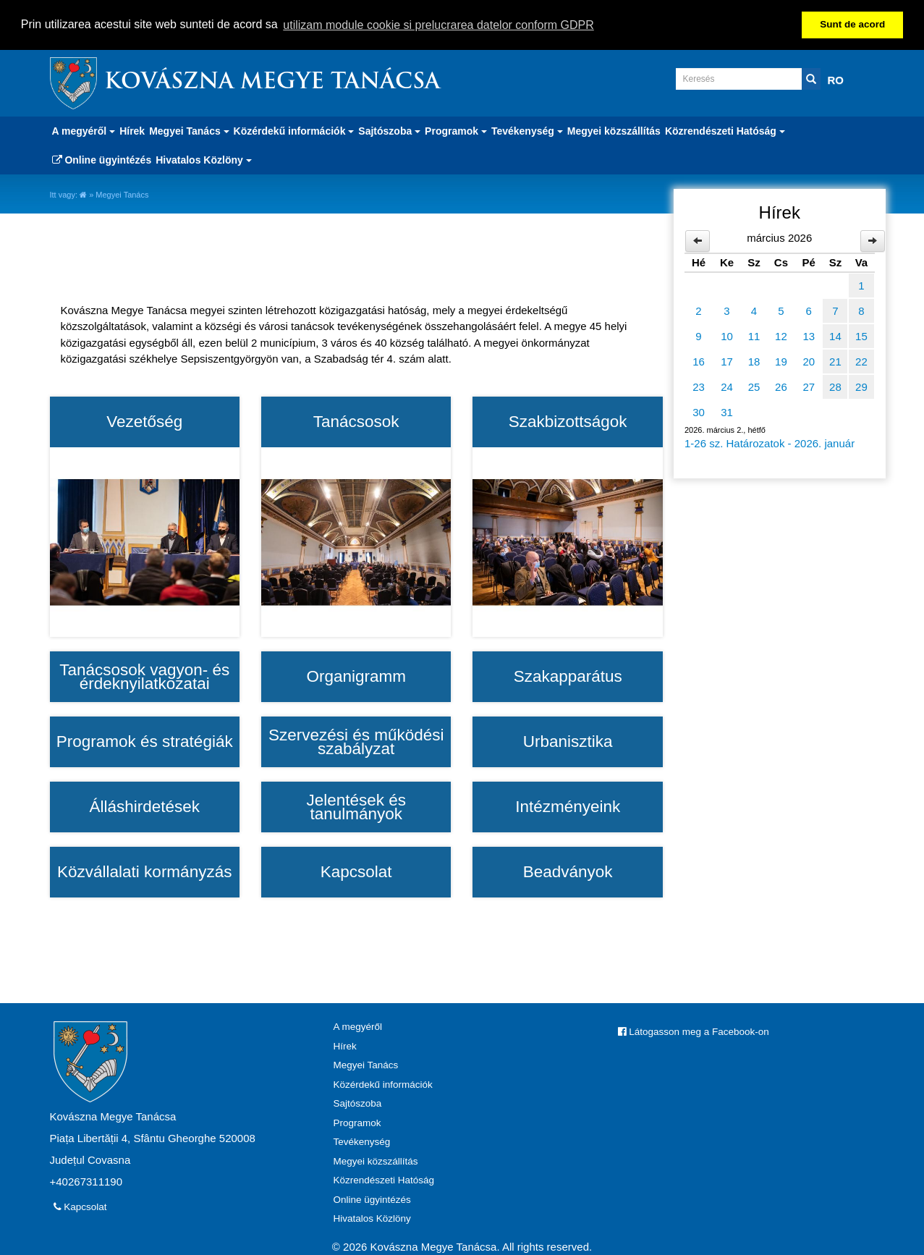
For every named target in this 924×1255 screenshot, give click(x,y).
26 (781, 386)
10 (727, 335)
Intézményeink (567, 806)
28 (835, 386)
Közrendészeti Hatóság (384, 1180)
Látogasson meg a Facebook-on (693, 1031)
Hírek (132, 130)
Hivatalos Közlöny (372, 1218)
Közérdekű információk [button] (294, 130)
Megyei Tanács (366, 1065)
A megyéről (358, 1026)
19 (781, 361)
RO (836, 79)
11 (754, 335)
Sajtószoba (358, 1103)
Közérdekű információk (383, 1083)
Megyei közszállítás (614, 130)
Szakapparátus (568, 676)
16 (698, 361)
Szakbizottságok (568, 421)
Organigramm (356, 676)
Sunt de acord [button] (852, 24)
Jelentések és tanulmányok (356, 807)
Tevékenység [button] (527, 130)
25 (754, 386)
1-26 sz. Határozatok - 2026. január (769, 442)
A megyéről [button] (84, 130)
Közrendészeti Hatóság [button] (725, 130)
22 (861, 361)
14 (835, 335)
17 (727, 361)
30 (698, 411)
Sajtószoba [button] (389, 130)
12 (781, 335)
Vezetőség (144, 421)
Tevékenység (362, 1141)
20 (808, 361)
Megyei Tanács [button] (189, 130)
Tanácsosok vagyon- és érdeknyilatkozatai (144, 676)
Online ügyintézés (102, 159)
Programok (357, 1122)
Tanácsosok (356, 421)
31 (727, 411)
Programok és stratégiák (144, 741)
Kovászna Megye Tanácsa (272, 82)
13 (808, 335)
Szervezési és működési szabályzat (356, 741)
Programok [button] (456, 130)
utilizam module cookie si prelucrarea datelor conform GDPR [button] (438, 25)
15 (861, 335)
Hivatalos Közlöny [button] (203, 159)
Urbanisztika (568, 741)
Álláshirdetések (144, 806)
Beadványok (568, 871)
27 (808, 386)
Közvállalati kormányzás (144, 871)
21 (835, 361)
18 (754, 361)
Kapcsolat (356, 871)
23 (698, 386)
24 (727, 386)
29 (861, 386)
